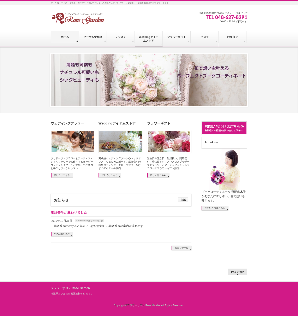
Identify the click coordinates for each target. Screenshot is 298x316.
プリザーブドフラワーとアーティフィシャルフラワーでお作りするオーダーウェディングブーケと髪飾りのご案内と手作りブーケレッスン (72, 163)
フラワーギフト (158, 123)
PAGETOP (237, 271)
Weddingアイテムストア (117, 123)
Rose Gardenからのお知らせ (89, 221)
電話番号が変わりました (69, 212)
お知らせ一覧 (181, 247)
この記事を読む (62, 234)
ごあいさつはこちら (215, 208)
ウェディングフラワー (67, 123)
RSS (183, 199)
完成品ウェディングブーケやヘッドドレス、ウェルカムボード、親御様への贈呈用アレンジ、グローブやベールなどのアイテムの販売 (120, 163)
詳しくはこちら (62, 175)
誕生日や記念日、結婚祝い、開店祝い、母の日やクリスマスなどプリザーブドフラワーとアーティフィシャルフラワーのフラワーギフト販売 (168, 163)
